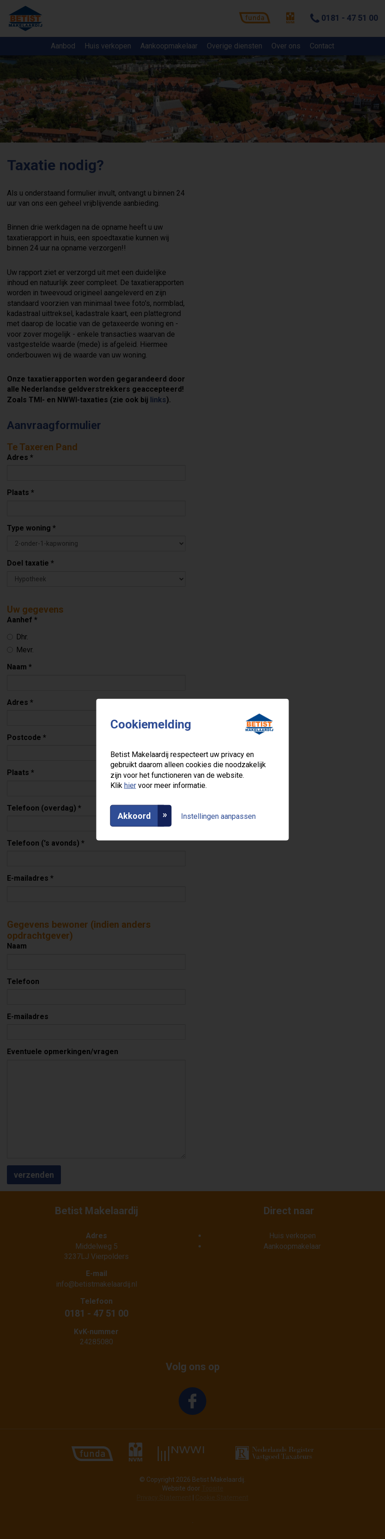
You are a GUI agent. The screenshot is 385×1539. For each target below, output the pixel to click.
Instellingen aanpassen (218, 815)
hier (130, 785)
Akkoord (134, 815)
